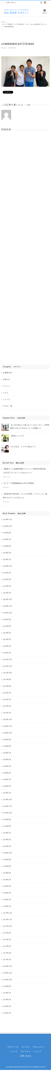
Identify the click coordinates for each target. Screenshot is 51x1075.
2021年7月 (7, 693)
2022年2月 (7, 646)
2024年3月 (7, 553)
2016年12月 (7, 966)
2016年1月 (7, 1013)
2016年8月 (7, 986)
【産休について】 (17, 436)
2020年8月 (7, 746)
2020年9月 (7, 739)
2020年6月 (7, 759)
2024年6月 (7, 546)
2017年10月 (7, 926)
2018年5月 (7, 880)
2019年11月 (7, 806)
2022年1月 (7, 653)
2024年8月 (7, 533)
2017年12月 (7, 913)
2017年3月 (7, 953)
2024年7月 (7, 539)
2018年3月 (7, 893)
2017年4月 (7, 946)
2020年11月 (7, 726)
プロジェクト (38, 1047)
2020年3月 (7, 779)
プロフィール (12, 1047)
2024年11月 (7, 519)
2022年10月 (7, 613)
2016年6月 (7, 999)
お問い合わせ (25, 1056)
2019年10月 (7, 813)
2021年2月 (7, 706)
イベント (6, 386)
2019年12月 (7, 799)
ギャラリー (25, 1051)
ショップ (37, 1051)
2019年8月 (7, 826)
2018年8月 (7, 866)
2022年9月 (7, 619)
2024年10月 (7, 526)
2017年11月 (7, 919)
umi (5, 48)
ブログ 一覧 (7, 406)
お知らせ (6, 379)
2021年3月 (7, 699)
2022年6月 (7, 626)
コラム (5, 393)
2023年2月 (7, 593)
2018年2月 (7, 899)
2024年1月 (7, 559)
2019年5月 (7, 846)
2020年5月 (7, 766)
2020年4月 (7, 773)
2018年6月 (7, 873)
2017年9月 (7, 933)
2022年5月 (7, 633)
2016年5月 (7, 1006)
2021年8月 (7, 686)
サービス (25, 1047)
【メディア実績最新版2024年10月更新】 (19, 483)
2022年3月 (7, 639)
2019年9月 (7, 819)
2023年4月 (7, 579)
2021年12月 (7, 659)
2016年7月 (7, 993)
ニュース (6, 399)
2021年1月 (7, 713)
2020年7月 (7, 753)
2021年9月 (7, 679)
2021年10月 (7, 673)
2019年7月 (7, 833)
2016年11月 (7, 973)
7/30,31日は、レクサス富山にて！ (23, 447)
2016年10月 (7, 980)
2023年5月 (7, 573)
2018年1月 (7, 906)
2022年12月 (7, 599)
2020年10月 (7, 733)
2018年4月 (7, 886)
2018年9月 (7, 859)
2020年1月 (7, 793)
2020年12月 (7, 719)
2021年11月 (7, 666)
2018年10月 (7, 853)
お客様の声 (7, 373)
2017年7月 (7, 940)
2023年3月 (7, 586)
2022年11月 (7, 606)
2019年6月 (7, 839)
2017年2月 (7, 959)
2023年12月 (7, 566)
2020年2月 (7, 786)
